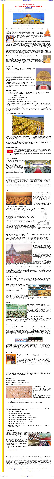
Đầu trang (52, 476)
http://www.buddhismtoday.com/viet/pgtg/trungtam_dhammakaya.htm (29, 470)
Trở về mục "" (27, 476)
